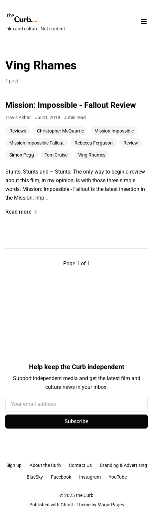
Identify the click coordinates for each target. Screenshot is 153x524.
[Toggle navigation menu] (143, 21)
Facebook (61, 477)
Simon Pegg (21, 155)
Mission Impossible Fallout (36, 143)
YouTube (118, 477)
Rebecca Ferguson (94, 143)
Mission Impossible (114, 131)
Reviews (17, 131)
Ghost (67, 504)
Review (130, 143)
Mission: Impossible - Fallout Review (70, 105)
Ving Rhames (91, 155)
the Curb (84, 495)
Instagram (90, 477)
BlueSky (35, 477)
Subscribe (76, 421)
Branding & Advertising (123, 465)
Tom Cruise (56, 155)
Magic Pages (110, 504)
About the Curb (45, 465)
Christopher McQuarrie (60, 131)
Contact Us (80, 465)
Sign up (14, 465)
